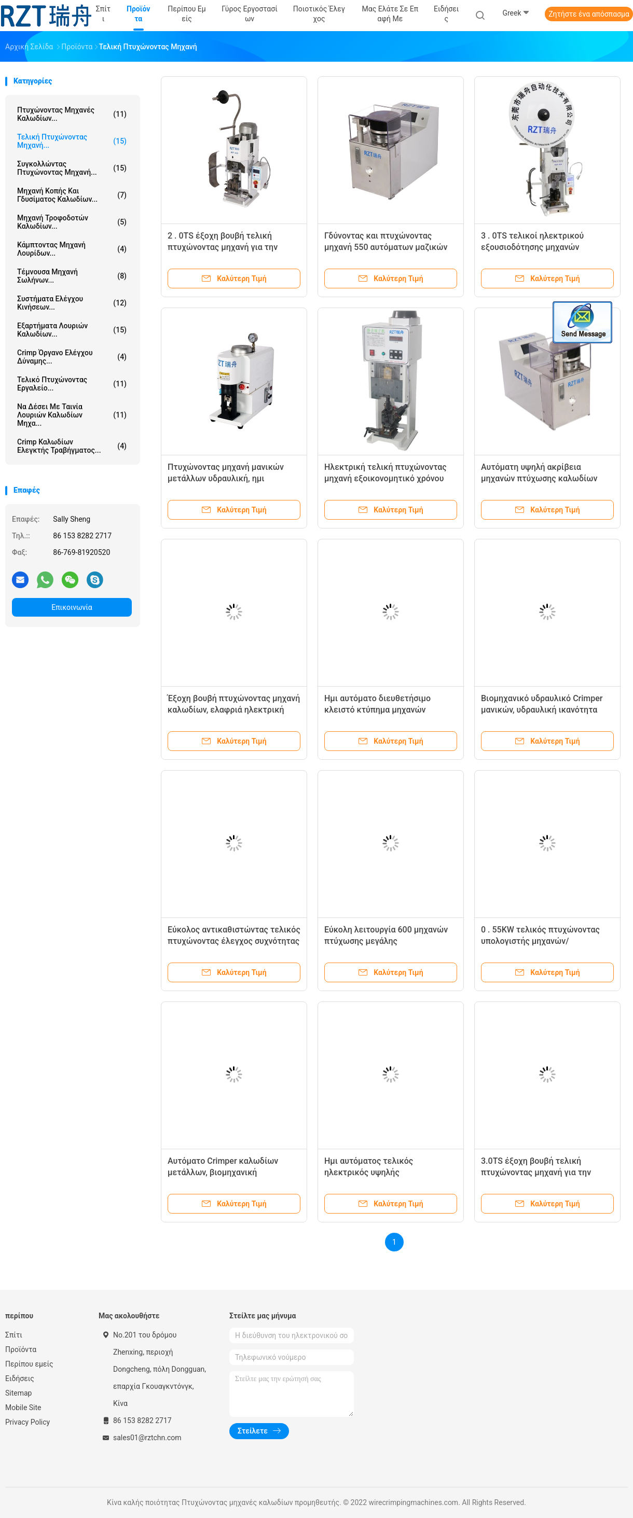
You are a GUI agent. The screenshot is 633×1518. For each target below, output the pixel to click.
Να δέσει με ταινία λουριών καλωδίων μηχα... (72, 414)
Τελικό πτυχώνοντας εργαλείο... (72, 383)
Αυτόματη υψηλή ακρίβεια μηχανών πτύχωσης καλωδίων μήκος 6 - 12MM (539, 478)
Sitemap (18, 1393)
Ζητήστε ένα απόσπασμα (588, 14)
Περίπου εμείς (29, 1364)
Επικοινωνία (71, 607)
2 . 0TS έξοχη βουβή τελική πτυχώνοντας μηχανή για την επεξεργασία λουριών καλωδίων (230, 247)
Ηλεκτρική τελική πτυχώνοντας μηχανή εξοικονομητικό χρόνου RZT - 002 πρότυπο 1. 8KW (385, 478)
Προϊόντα (20, 1349)
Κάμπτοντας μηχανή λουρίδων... (72, 249)
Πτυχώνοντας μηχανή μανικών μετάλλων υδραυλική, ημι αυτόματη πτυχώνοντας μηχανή (227, 478)
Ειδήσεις (19, 1378)
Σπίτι (13, 1335)
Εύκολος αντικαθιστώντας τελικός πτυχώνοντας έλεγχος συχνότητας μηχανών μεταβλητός (234, 941)
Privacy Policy (27, 1422)
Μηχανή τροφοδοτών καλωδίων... (72, 222)
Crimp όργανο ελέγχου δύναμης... (72, 357)
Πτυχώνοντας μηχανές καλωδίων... (72, 114)
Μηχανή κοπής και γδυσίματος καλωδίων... (72, 195)
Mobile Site (23, 1407)
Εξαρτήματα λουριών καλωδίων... (72, 330)
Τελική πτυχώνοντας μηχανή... (72, 141)
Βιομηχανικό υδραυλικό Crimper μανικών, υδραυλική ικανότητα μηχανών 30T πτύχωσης (542, 709)
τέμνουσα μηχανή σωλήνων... (72, 276)
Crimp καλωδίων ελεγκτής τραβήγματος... (72, 446)
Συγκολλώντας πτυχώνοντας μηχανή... (72, 168)
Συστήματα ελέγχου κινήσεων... (72, 303)
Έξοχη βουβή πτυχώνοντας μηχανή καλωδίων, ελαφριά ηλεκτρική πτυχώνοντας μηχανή (234, 709)
